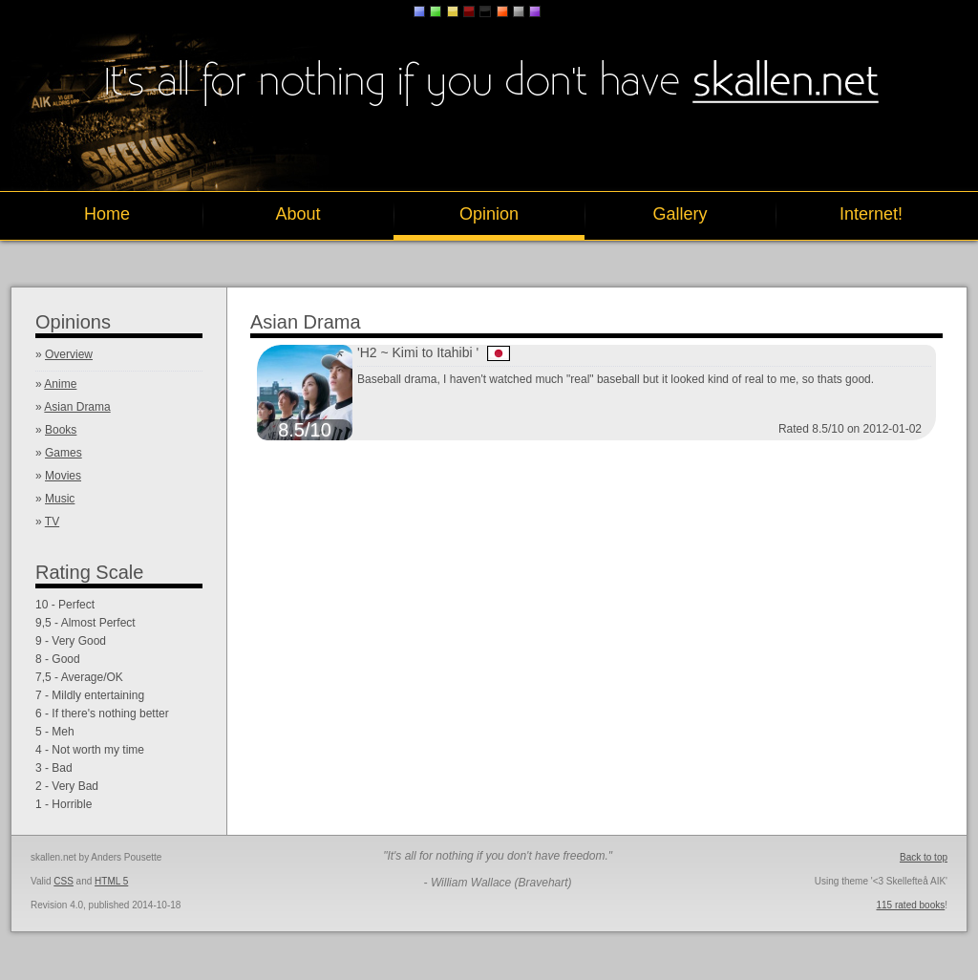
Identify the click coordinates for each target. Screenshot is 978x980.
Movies (63, 475)
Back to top (923, 857)
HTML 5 (111, 881)
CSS (63, 881)
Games (63, 452)
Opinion (489, 214)
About (297, 214)
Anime (60, 384)
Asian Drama (77, 407)
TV (52, 521)
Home (107, 214)
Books (60, 430)
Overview (69, 354)
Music (59, 498)
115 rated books (911, 905)
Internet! (871, 214)
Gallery (679, 214)
